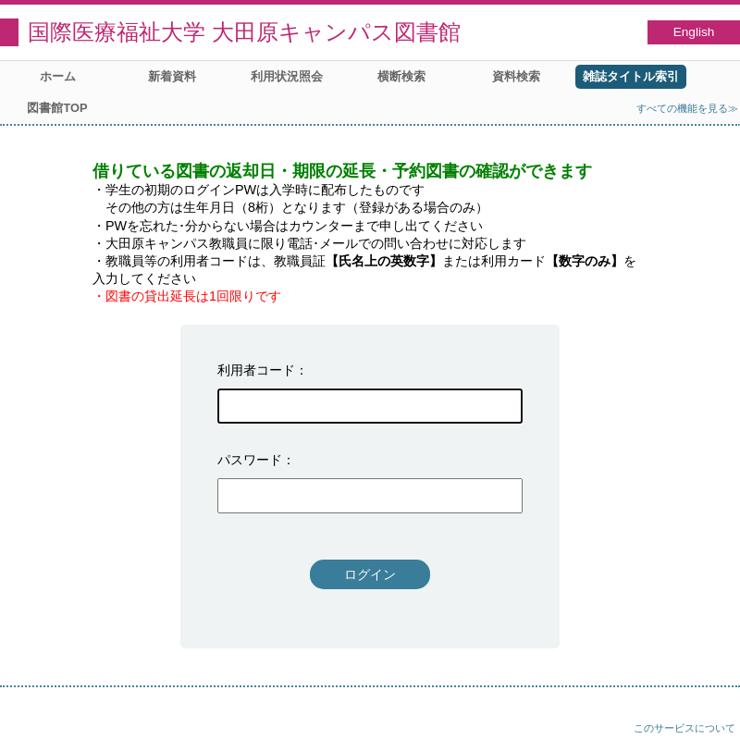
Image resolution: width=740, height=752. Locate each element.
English (694, 32)
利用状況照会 (287, 76)
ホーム (58, 76)
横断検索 (401, 76)
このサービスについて (684, 728)
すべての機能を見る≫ (687, 108)
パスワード (249, 459)
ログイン (370, 574)
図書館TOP (57, 108)
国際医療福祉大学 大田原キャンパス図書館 (244, 31)
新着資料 (172, 76)
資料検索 (516, 76)
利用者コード (256, 370)
